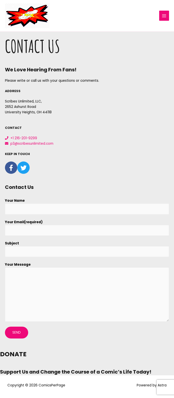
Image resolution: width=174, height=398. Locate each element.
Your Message (18, 264)
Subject (12, 243)
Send (16, 332)
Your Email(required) (24, 222)
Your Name (15, 200)
